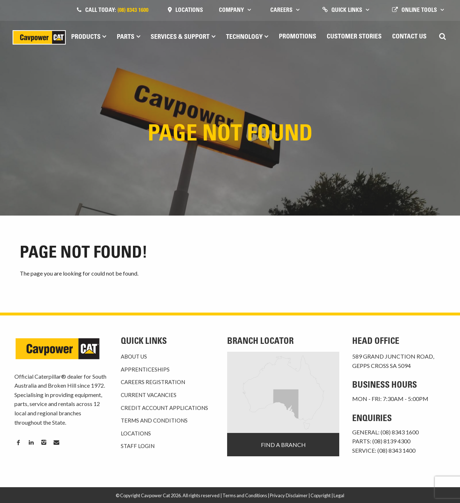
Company (231, 10)
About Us (134, 356)
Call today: (116, 10)
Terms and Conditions (154, 420)
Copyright (320, 495)
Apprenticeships (145, 369)
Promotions (297, 37)
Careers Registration (153, 382)
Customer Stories (354, 37)
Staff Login (138, 446)
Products (86, 37)
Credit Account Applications (164, 408)
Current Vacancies (148, 395)
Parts (125, 37)
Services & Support (180, 37)
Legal (339, 495)
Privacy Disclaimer (289, 495)
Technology (244, 37)
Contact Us (409, 37)
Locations (189, 10)
